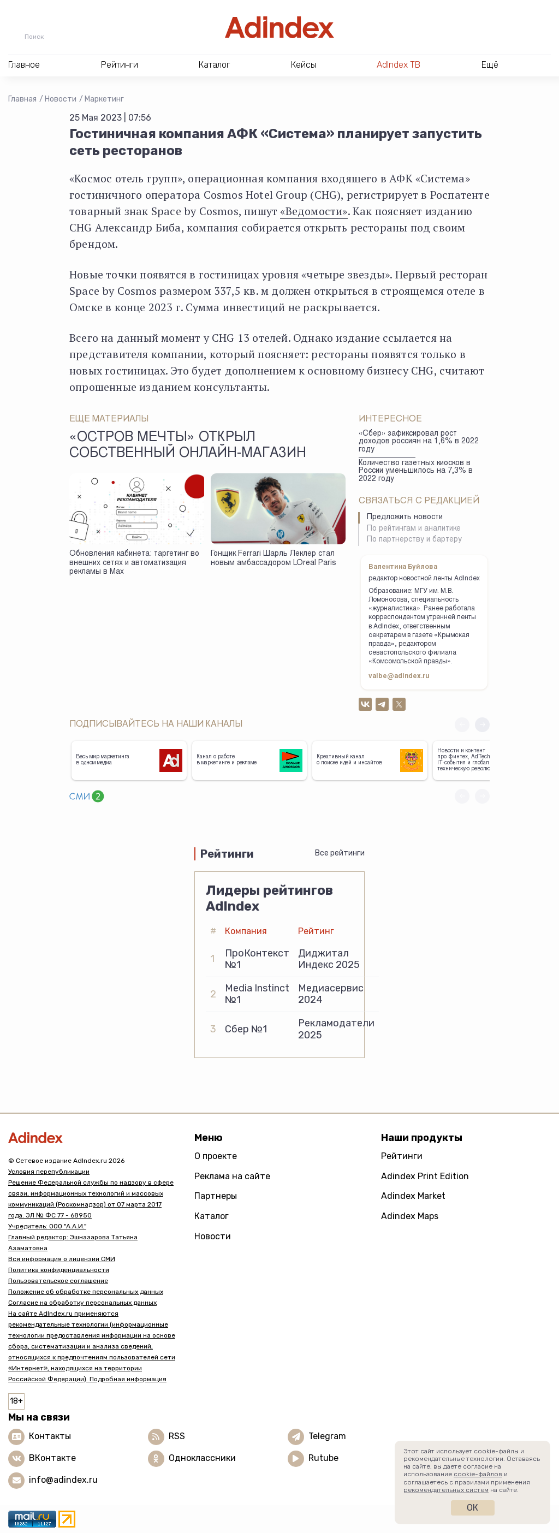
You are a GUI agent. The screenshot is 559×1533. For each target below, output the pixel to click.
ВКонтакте (52, 1458)
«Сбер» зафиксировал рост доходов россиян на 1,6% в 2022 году (419, 442)
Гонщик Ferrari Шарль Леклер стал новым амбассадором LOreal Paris (273, 558)
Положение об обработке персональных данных (85, 1292)
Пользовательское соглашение (58, 1281)
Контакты (50, 1436)
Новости (60, 99)
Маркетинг (104, 99)
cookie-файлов (478, 1474)
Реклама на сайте (232, 1176)
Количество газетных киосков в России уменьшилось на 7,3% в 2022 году (416, 471)
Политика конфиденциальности (58, 1270)
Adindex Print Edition (425, 1176)
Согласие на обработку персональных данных (82, 1302)
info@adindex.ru (63, 1480)
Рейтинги (402, 1156)
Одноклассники (202, 1458)
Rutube (323, 1458)
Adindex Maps (409, 1216)
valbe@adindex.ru (399, 676)
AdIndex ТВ (398, 65)
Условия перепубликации (49, 1171)
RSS (177, 1436)
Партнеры (215, 1196)
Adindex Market (413, 1196)
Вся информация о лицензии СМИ (61, 1259)
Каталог (211, 1216)
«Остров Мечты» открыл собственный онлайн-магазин (187, 446)
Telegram (327, 1436)
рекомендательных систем (446, 1490)
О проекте (215, 1156)
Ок (472, 1507)
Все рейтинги (340, 853)
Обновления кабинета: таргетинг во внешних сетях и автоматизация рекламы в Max (134, 563)
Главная (22, 99)
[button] (482, 724)
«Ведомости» (313, 211)
